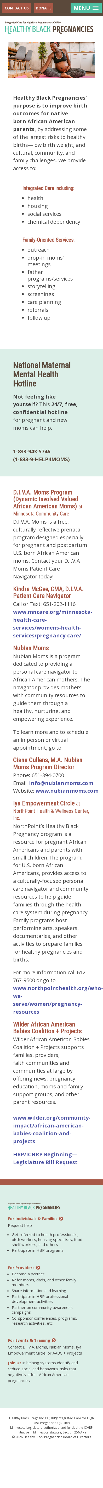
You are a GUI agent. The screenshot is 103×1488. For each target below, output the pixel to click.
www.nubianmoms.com (67, 790)
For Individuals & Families (35, 1218)
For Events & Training (32, 1340)
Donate (44, 8)
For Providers (24, 1267)
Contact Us (17, 8)
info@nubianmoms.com (61, 783)
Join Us (14, 1362)
